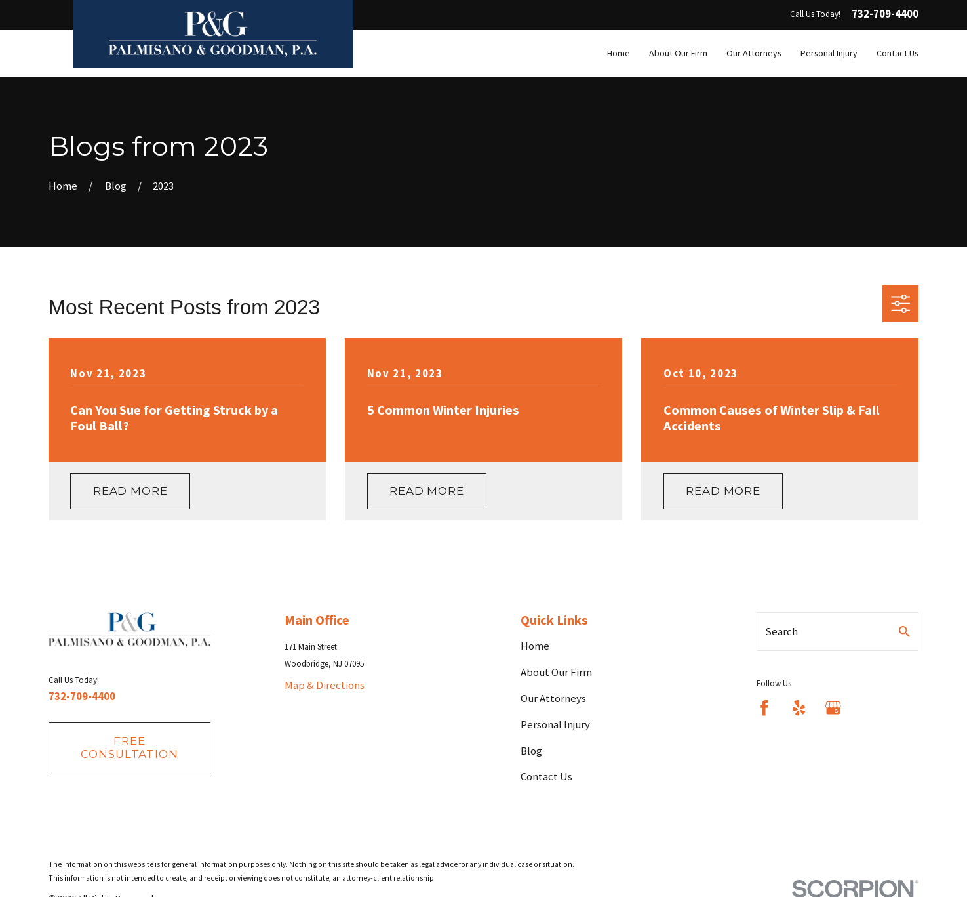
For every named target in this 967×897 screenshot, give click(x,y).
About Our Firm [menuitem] (678, 53)
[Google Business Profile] (832, 707)
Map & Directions (325, 685)
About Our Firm (556, 672)
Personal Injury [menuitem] (829, 53)
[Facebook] (764, 707)
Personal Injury (555, 724)
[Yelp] (798, 707)
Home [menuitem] (618, 53)
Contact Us (546, 776)
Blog (531, 750)
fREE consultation (129, 747)
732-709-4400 (885, 14)
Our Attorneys (553, 698)
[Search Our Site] (904, 631)
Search (781, 631)
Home (535, 645)
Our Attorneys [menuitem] (753, 53)
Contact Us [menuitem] (897, 53)
